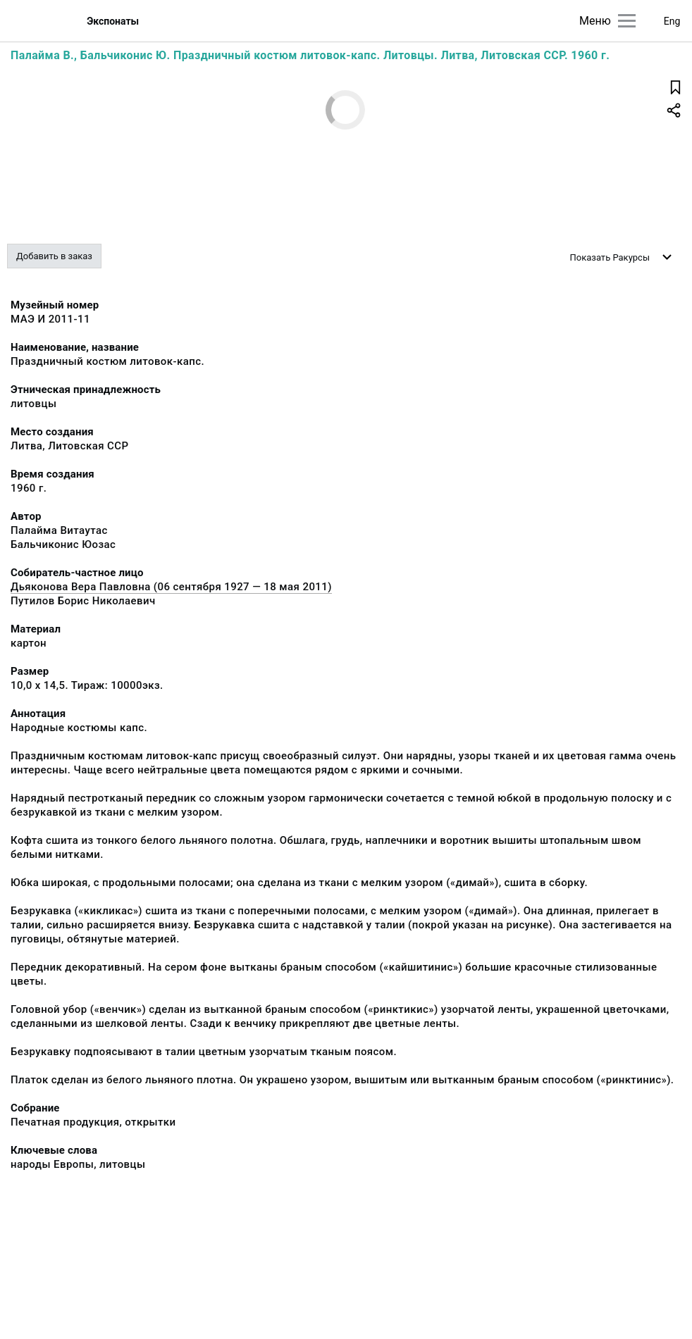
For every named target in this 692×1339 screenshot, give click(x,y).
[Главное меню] (627, 21)
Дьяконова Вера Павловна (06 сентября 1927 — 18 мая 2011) (171, 586)
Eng (672, 21)
